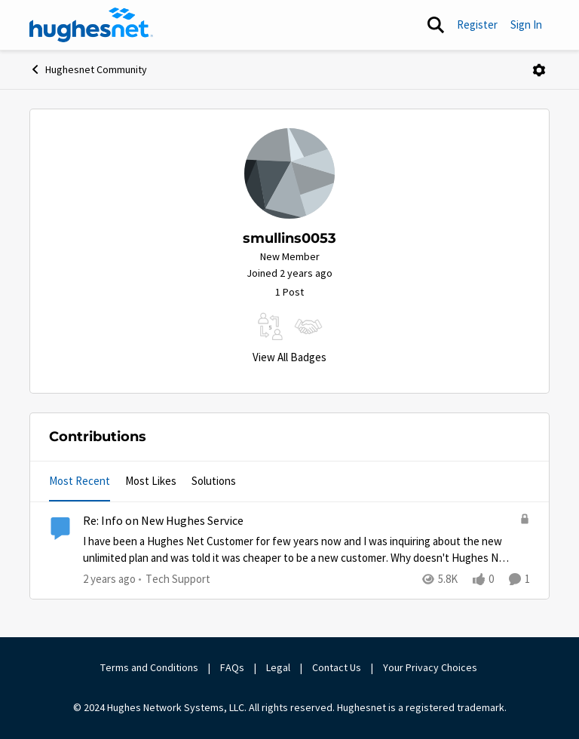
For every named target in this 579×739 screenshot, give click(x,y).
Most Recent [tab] (79, 481)
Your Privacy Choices (431, 667)
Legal (278, 667)
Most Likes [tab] (150, 481)
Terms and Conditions (149, 667)
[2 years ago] (109, 579)
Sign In (526, 24)
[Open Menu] (539, 70)
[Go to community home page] (91, 25)
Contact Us (336, 667)
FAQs (232, 667)
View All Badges (289, 357)
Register (477, 24)
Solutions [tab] (213, 481)
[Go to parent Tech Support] (174, 579)
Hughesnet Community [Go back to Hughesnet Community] (88, 69)
